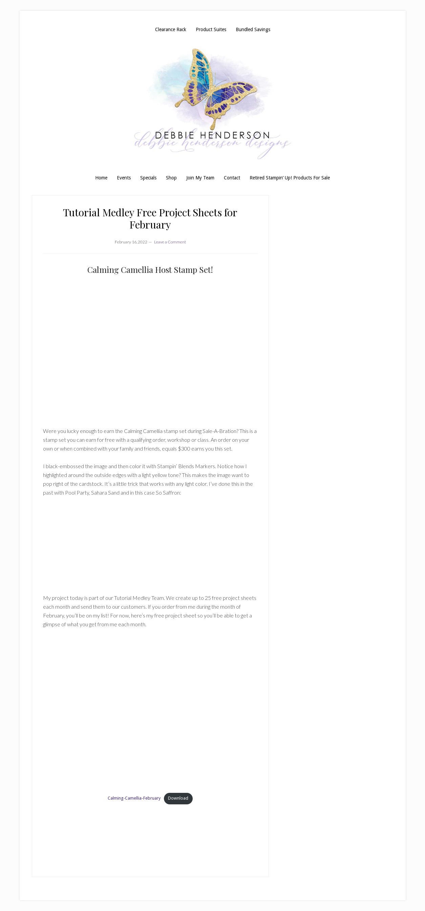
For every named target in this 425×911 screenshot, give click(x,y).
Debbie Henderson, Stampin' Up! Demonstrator (213, 103)
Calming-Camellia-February (134, 798)
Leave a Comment (170, 241)
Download (178, 798)
